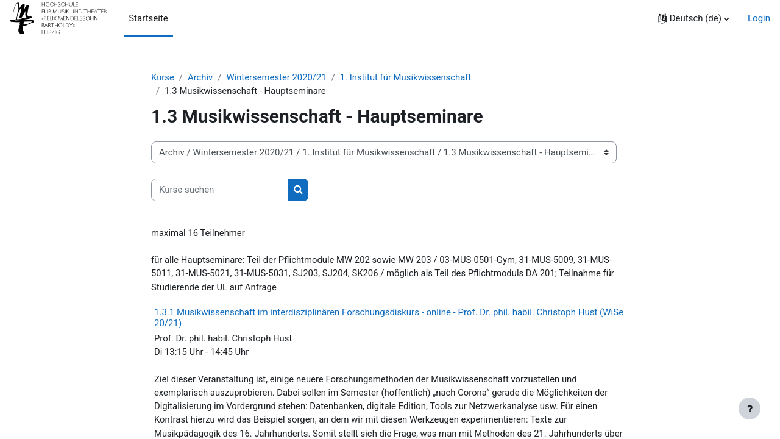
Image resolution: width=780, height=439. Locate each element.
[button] (693, 18)
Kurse (162, 77)
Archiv (201, 77)
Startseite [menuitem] (148, 18)
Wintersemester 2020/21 (277, 77)
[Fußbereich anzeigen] (749, 408)
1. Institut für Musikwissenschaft (408, 77)
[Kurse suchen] (219, 190)
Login (759, 18)
